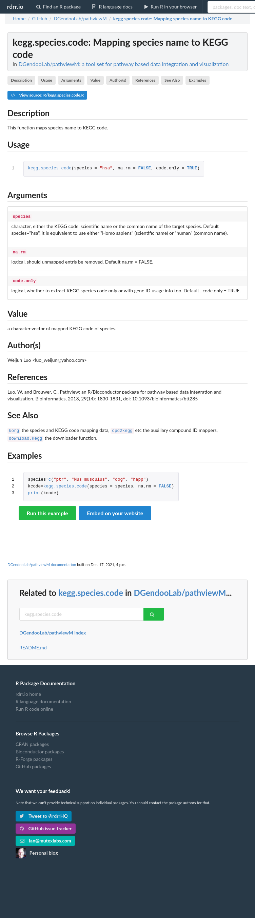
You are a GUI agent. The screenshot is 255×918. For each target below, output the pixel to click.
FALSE (144, 168)
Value (95, 80)
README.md (33, 644)
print (34, 490)
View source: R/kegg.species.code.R (47, 95)
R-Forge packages (34, 755)
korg (14, 428)
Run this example (47, 509)
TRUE (192, 168)
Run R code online (34, 705)
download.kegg (25, 435)
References (145, 80)
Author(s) (118, 80)
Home (19, 18)
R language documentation (43, 698)
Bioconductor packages (40, 748)
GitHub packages (33, 763)
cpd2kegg (122, 428)
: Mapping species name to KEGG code (172, 18)
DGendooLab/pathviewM (180, 589)
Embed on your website (115, 509)
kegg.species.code (49, 168)
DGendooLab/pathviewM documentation (41, 561)
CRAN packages (32, 741)
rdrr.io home (28, 690)
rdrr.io (15, 6)
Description (21, 80)
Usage (46, 80)
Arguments (71, 80)
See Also (172, 80)
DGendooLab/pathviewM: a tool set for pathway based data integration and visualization (123, 64)
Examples (197, 80)
